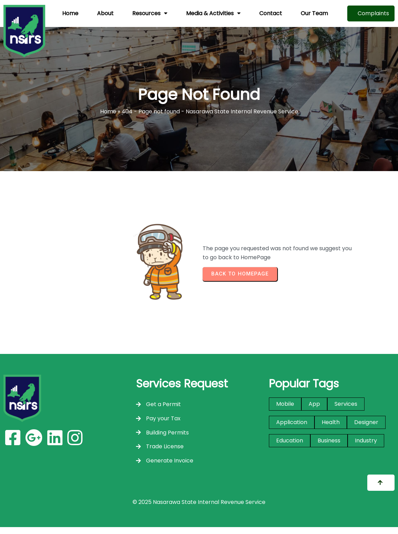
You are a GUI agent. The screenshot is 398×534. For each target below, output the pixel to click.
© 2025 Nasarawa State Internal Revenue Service (199, 502)
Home (108, 111)
